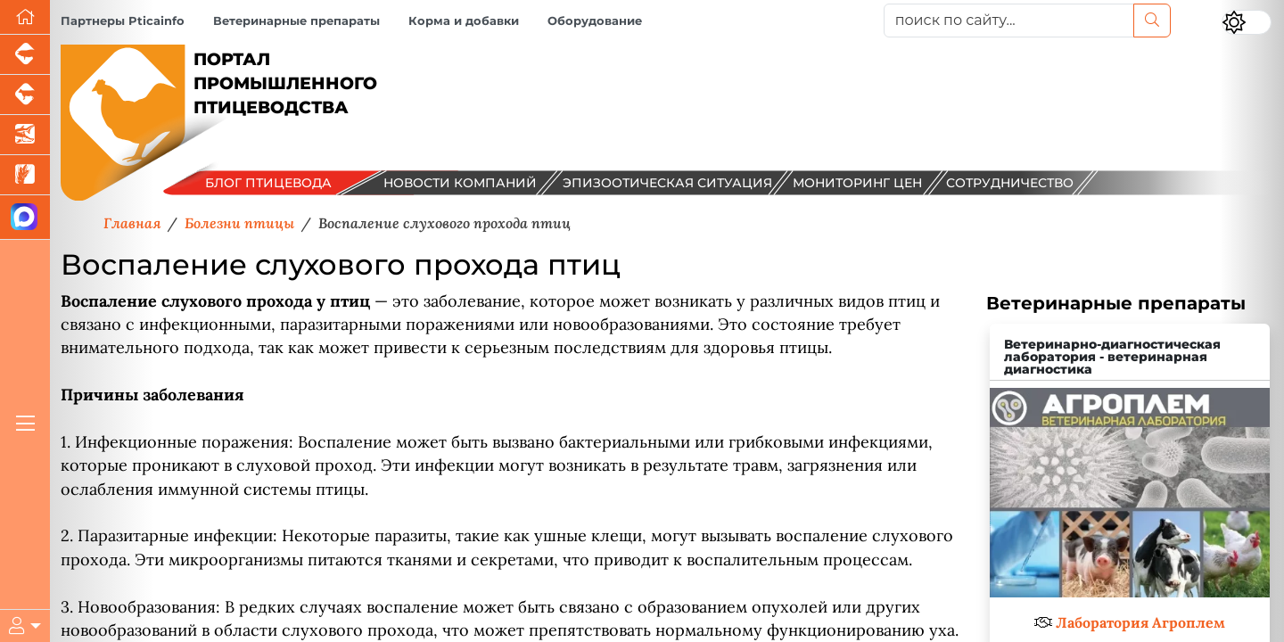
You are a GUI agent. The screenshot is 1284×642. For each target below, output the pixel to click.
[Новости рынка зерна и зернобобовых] (25, 175)
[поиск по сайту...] (1009, 20)
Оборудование (594, 21)
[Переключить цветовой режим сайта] (1247, 22)
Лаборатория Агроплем (1140, 622)
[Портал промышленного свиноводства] (25, 55)
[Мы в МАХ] (25, 217)
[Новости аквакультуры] (25, 135)
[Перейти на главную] (25, 17)
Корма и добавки (463, 21)
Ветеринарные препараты (296, 21)
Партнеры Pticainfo (123, 21)
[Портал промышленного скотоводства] (25, 95)
